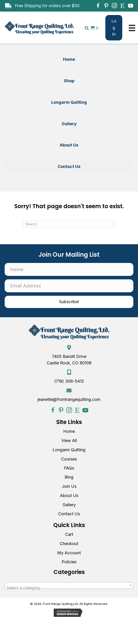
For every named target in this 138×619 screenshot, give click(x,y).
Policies (69, 561)
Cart (69, 534)
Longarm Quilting (69, 449)
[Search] (69, 224)
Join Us (69, 486)
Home (69, 431)
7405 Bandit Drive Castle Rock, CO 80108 (69, 360)
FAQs (69, 468)
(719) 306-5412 (69, 381)
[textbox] (69, 587)
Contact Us (69, 513)
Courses (69, 459)
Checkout (69, 543)
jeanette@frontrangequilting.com (69, 399)
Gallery (69, 504)
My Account (69, 552)
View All (69, 440)
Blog (69, 477)
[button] (98, 6)
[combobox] (69, 585)
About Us (69, 495)
